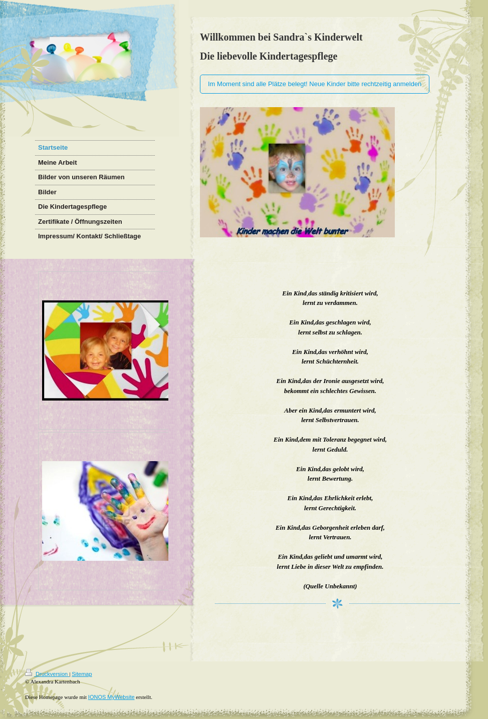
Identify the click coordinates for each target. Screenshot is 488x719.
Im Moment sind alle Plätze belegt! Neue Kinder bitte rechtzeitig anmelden (314, 84)
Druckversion (47, 674)
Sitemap (82, 674)
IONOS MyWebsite (111, 697)
